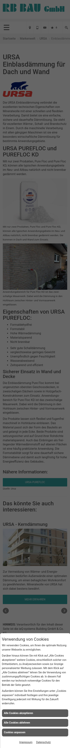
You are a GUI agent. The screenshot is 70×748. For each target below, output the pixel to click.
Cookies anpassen (14, 732)
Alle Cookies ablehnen (17, 722)
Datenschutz (43, 742)
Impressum (25, 742)
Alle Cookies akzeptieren (18, 713)
